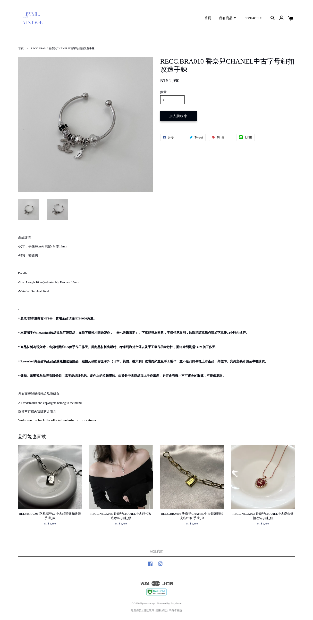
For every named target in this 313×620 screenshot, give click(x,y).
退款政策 (149, 610)
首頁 (207, 18)
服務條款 (136, 610)
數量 (163, 92)
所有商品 (228, 18)
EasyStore (176, 603)
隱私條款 (161, 610)
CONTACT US (253, 18)
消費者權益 (175, 610)
